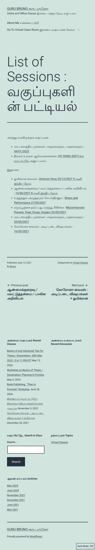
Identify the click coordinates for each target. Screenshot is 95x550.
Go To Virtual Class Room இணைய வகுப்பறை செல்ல (41, 29)
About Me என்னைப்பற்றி (23, 23)
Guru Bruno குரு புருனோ (27, 9)
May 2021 (12, 509)
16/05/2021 (21, 231)
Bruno (13, 266)
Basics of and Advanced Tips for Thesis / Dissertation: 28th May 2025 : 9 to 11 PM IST (25, 355)
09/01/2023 (21, 151)
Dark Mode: (85, 546)
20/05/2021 (21, 222)
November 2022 (16, 495)
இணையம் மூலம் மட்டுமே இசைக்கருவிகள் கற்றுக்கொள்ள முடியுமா (25, 403)
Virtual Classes (80, 262)
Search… (12, 442)
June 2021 (13, 504)
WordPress (36, 536)
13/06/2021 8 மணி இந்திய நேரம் (36, 193)
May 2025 (12, 485)
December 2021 (16, 500)
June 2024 (13, 490)
